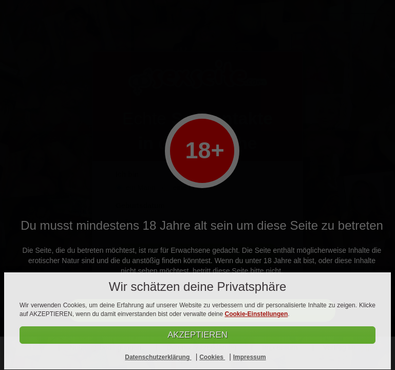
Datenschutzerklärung (158, 357)
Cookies (212, 357)
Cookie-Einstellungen (256, 314)
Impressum (249, 357)
